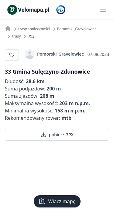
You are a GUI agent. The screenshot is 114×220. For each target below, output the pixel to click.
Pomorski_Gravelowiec (54, 54)
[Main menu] (103, 10)
